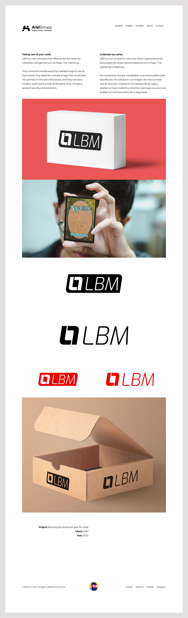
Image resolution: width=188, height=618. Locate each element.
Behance (139, 587)
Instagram (161, 587)
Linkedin (129, 587)
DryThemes (60, 587)
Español (119, 25)
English (129, 25)
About (150, 25)
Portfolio (140, 25)
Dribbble (150, 587)
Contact (159, 25)
